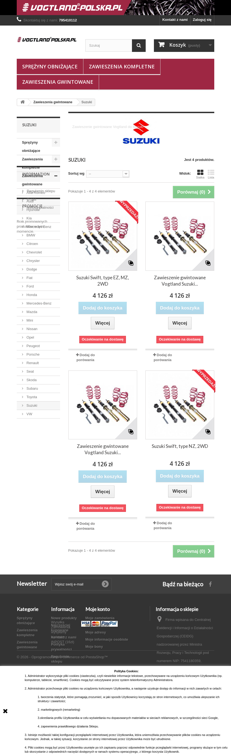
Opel (30, 337)
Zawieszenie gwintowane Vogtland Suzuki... (180, 281)
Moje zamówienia (99, 618)
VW (29, 414)
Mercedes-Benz (39, 303)
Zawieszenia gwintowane (57, 82)
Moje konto (97, 609)
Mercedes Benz (38, 227)
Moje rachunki (97, 625)
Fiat (29, 278)
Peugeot (33, 346)
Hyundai (33, 210)
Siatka (200, 174)
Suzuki (31, 405)
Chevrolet (34, 252)
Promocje (32, 486)
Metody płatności (39, 466)
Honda (31, 295)
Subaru (32, 388)
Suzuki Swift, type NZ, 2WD (180, 446)
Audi (30, 201)
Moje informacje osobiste (106, 639)
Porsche (33, 354)
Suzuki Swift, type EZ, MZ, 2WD (102, 281)
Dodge (31, 269)
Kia (29, 218)
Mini (29, 320)
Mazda (31, 312)
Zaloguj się (202, 20)
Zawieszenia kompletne (122, 66)
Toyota (31, 397)
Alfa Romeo (35, 193)
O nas (31, 458)
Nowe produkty (64, 618)
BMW (30, 235)
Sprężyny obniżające (50, 66)
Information (36, 434)
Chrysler (33, 261)
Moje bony (94, 647)
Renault (32, 363)
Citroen (32, 244)
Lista (211, 174)
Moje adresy (95, 632)
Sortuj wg (76, 173)
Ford (30, 286)
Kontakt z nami (175, 20)
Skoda (31, 380)
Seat (30, 371)
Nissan (31, 329)
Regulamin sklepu (40, 450)
